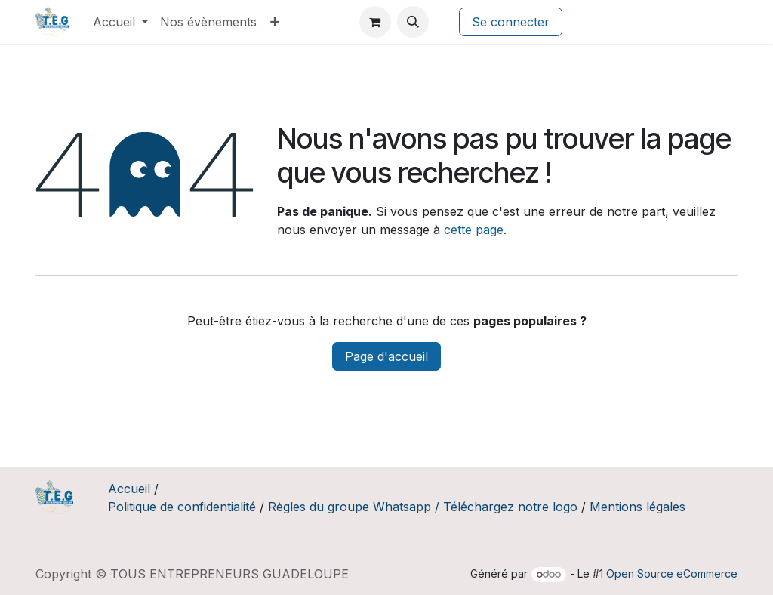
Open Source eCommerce (672, 573)
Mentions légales (637, 506)
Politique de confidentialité (182, 506)
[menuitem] (120, 22)
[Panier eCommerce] (375, 22)
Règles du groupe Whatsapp (349, 506)
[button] (413, 22)
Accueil (129, 488)
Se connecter (511, 21)
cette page (474, 229)
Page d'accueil (386, 356)
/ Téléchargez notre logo (506, 506)
